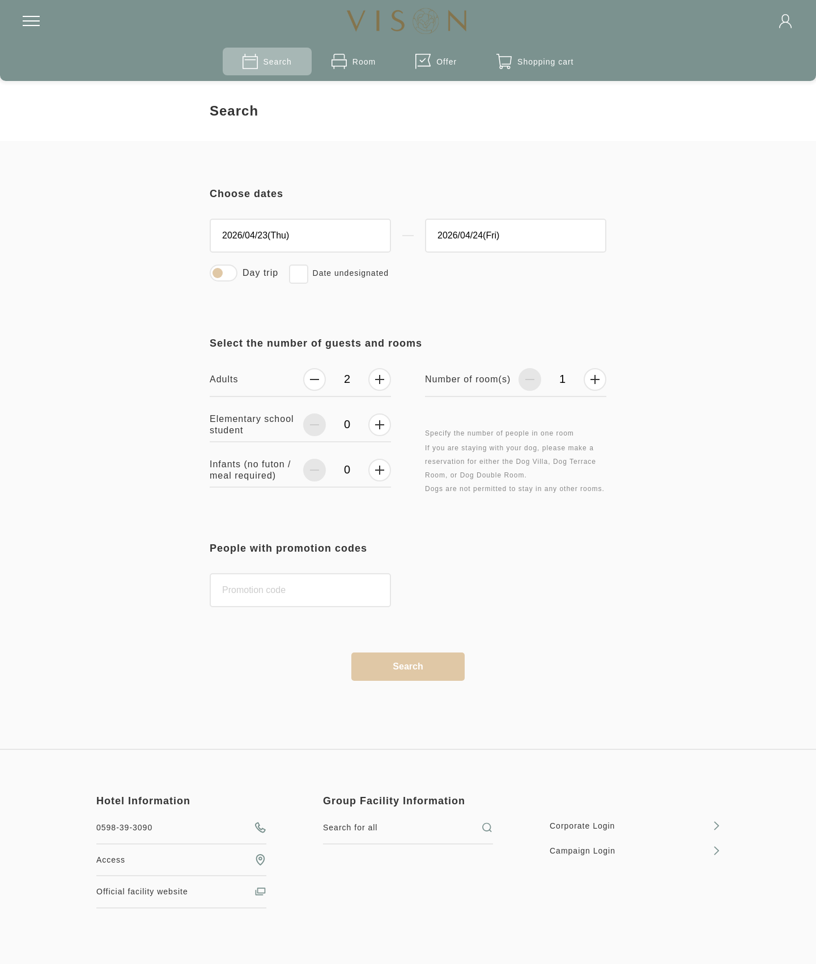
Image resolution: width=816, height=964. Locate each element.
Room (354, 61)
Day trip (260, 273)
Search (267, 61)
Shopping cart (534, 61)
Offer (436, 61)
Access (181, 859)
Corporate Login (635, 825)
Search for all (408, 827)
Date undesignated (351, 273)
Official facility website (181, 891)
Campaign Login (635, 850)
